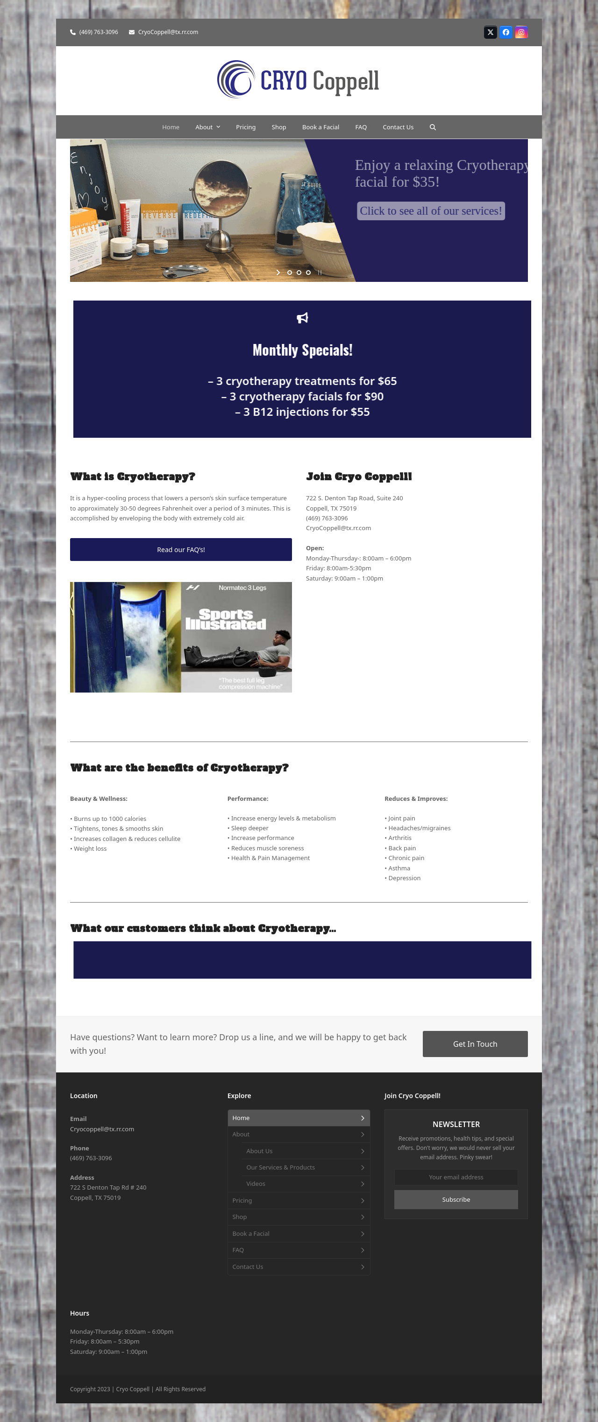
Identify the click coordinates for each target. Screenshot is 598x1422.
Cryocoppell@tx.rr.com (102, 1129)
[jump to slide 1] (289, 272)
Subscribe (456, 1199)
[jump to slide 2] (299, 272)
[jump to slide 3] (308, 272)
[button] (432, 127)
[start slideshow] (279, 272)
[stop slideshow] (319, 272)
